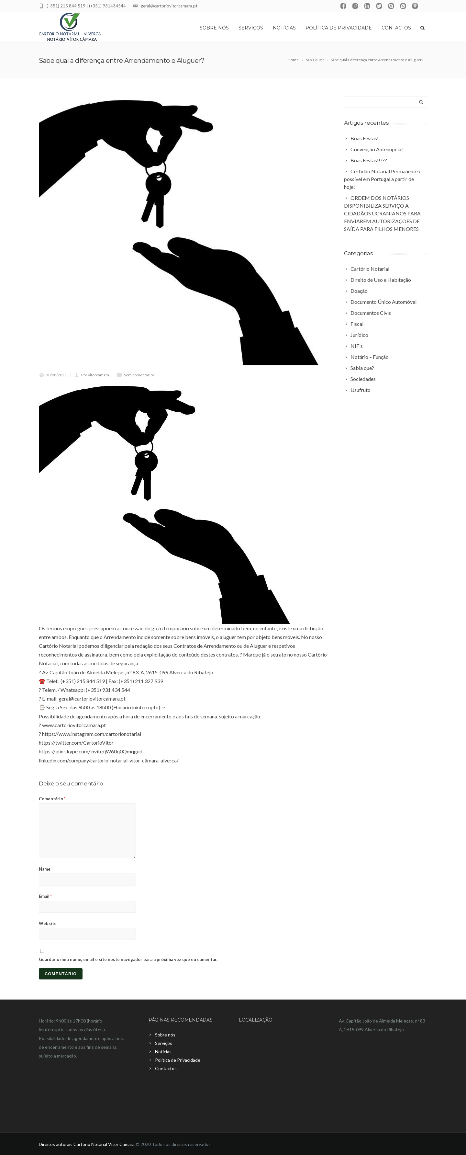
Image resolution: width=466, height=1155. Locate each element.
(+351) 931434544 (107, 5)
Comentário (52, 798)
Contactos (396, 28)
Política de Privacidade (338, 28)
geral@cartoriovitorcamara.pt (169, 5)
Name (46, 869)
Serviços (251, 28)
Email (45, 896)
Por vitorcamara (95, 374)
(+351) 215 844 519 (66, 5)
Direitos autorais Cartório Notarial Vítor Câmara (87, 1144)
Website (48, 923)
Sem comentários (139, 374)
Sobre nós (214, 28)
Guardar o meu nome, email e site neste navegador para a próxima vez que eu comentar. (128, 959)
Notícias (284, 28)
